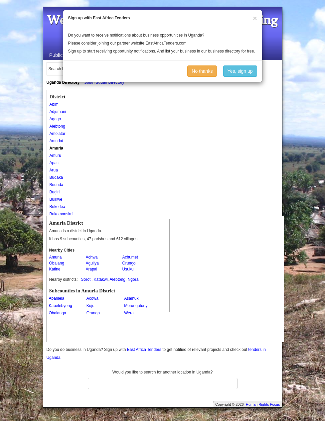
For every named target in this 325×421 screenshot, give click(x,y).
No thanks (202, 71)
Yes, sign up (240, 71)
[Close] (255, 18)
